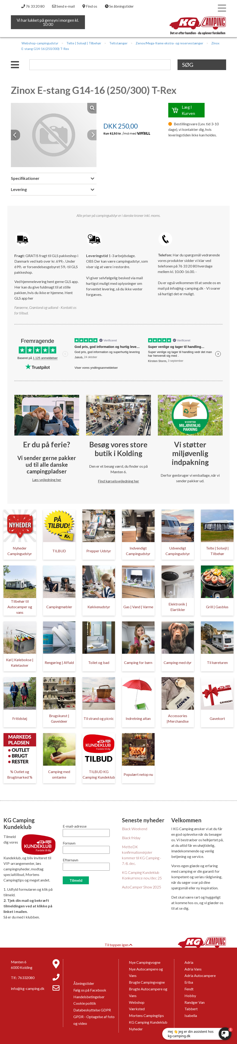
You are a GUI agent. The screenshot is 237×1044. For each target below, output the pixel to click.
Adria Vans (193, 969)
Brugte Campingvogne (147, 982)
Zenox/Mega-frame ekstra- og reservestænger (169, 43)
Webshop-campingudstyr (40, 43)
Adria (188, 962)
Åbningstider (83, 983)
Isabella (190, 1015)
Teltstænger (118, 43)
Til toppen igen (118, 945)
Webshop (136, 1002)
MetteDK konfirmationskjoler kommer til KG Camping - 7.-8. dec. (141, 855)
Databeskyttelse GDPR (92, 1010)
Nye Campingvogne (144, 962)
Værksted (137, 1009)
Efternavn (70, 860)
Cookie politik (84, 1003)
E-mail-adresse (75, 826)
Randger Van (194, 1002)
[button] (15, 135)
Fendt (188, 989)
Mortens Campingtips (146, 1015)
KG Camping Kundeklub (148, 1022)
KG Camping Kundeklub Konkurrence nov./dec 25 (142, 875)
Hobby (190, 995)
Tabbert (191, 1009)
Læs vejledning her (46, 479)
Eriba (188, 982)
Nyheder (136, 1029)
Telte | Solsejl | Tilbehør (83, 43)
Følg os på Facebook (89, 990)
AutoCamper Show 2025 (141, 887)
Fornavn (69, 843)
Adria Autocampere (200, 975)
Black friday (131, 837)
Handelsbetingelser (89, 997)
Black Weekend (134, 828)
